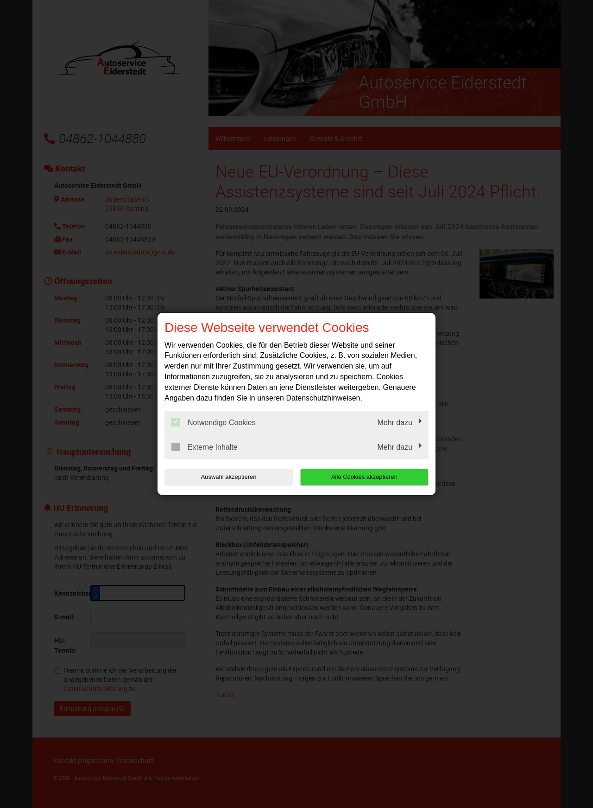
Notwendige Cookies (213, 422)
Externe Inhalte (204, 447)
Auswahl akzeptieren (224, 476)
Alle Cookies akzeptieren (369, 476)
